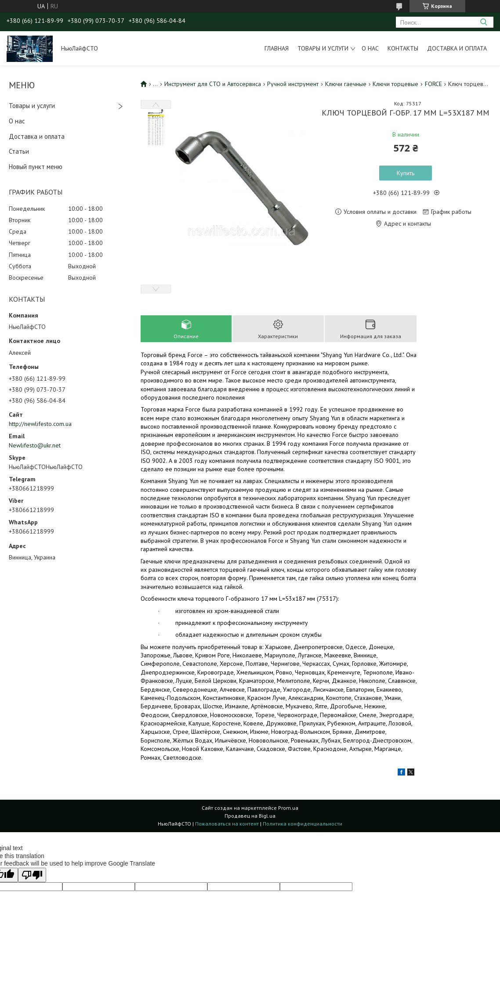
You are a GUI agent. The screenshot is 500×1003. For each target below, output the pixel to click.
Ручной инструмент (293, 84)
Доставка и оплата (457, 48)
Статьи (19, 151)
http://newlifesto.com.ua (40, 424)
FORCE (433, 84)
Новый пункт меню (35, 166)
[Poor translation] (32, 875)
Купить (405, 173)
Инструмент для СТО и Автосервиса (212, 84)
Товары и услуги (322, 48)
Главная (276, 48)
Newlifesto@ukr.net (35, 445)
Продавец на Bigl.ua (250, 815)
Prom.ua (288, 808)
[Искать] (483, 22)
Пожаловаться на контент (227, 823)
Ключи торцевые (395, 84)
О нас (370, 48)
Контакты (403, 48)
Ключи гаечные (345, 84)
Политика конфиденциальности (302, 823)
